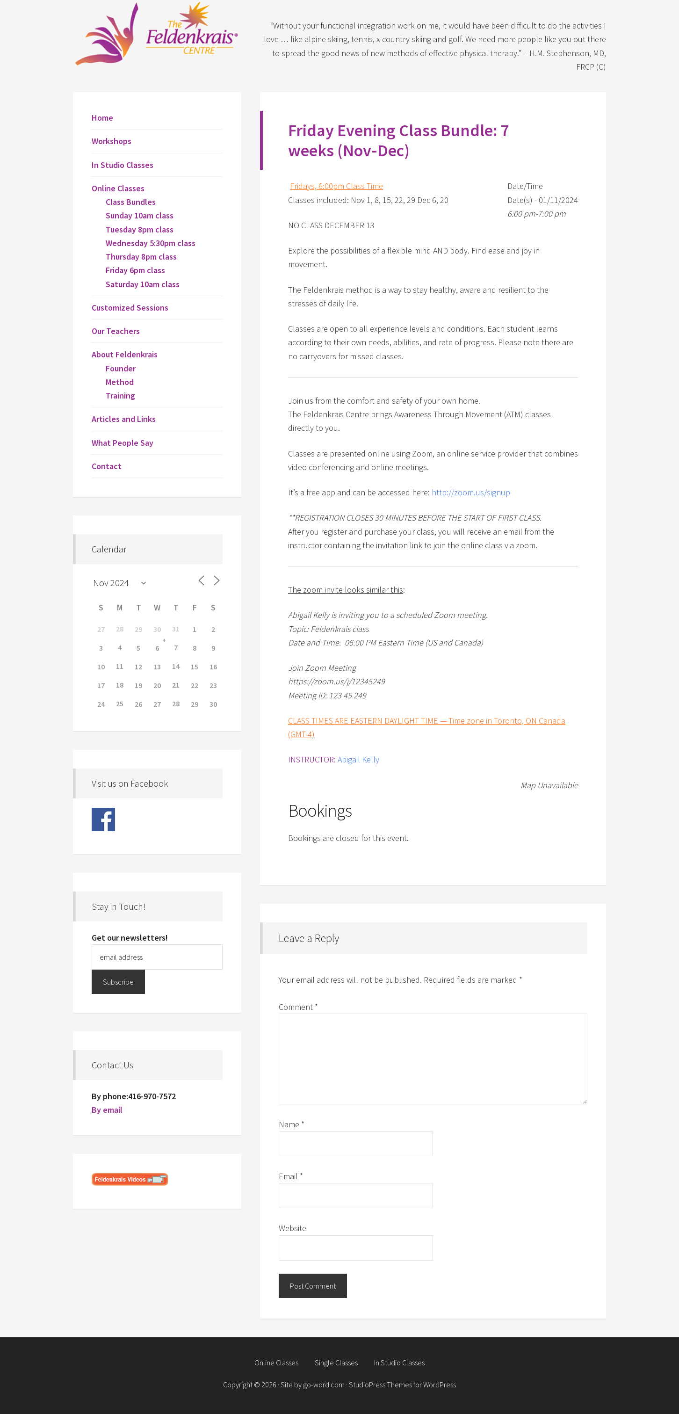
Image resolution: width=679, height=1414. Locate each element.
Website (292, 1228)
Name (291, 1124)
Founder (121, 368)
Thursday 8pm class (141, 256)
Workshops (111, 141)
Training (120, 395)
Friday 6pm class (135, 270)
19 (138, 685)
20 (157, 685)
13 (157, 666)
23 (213, 685)
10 (101, 666)
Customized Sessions (130, 307)
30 (157, 629)
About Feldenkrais (125, 354)
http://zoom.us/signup (471, 492)
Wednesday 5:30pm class (150, 243)
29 (138, 629)
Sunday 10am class (139, 215)
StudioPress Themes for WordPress (402, 1384)
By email (107, 1109)
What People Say (122, 442)
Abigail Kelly (358, 759)
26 (138, 704)
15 (194, 666)
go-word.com (324, 1384)
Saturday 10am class (143, 284)
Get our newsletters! (130, 937)
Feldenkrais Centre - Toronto (157, 32)
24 (101, 704)
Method (120, 382)
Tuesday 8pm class (139, 229)
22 (194, 685)
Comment (298, 1006)
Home (102, 117)
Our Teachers (116, 331)
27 (101, 629)
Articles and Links (124, 418)
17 (101, 685)
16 (213, 666)
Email (291, 1176)
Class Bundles (131, 201)
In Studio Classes (122, 165)
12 (138, 666)
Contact (107, 466)
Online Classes (118, 188)
